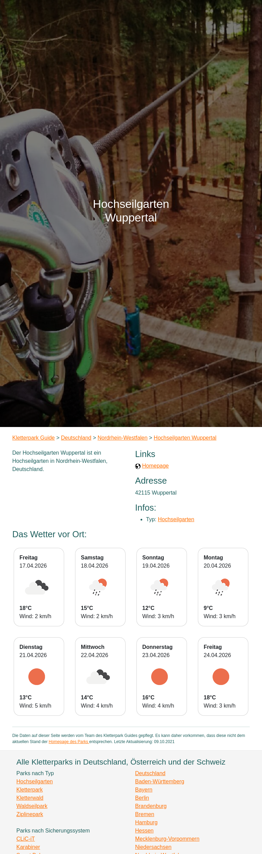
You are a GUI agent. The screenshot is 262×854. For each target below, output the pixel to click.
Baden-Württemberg (159, 781)
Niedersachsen (153, 847)
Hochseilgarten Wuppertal (185, 438)
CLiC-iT (25, 839)
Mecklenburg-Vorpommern (167, 839)
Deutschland (76, 438)
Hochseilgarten (176, 519)
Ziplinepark (29, 814)
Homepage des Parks (69, 741)
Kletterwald (29, 798)
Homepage (155, 466)
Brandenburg (151, 806)
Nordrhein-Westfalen (122, 438)
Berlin (142, 798)
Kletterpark (29, 790)
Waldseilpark (31, 806)
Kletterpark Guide (33, 438)
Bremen (144, 814)
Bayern (143, 790)
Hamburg (146, 822)
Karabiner (28, 847)
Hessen (144, 831)
